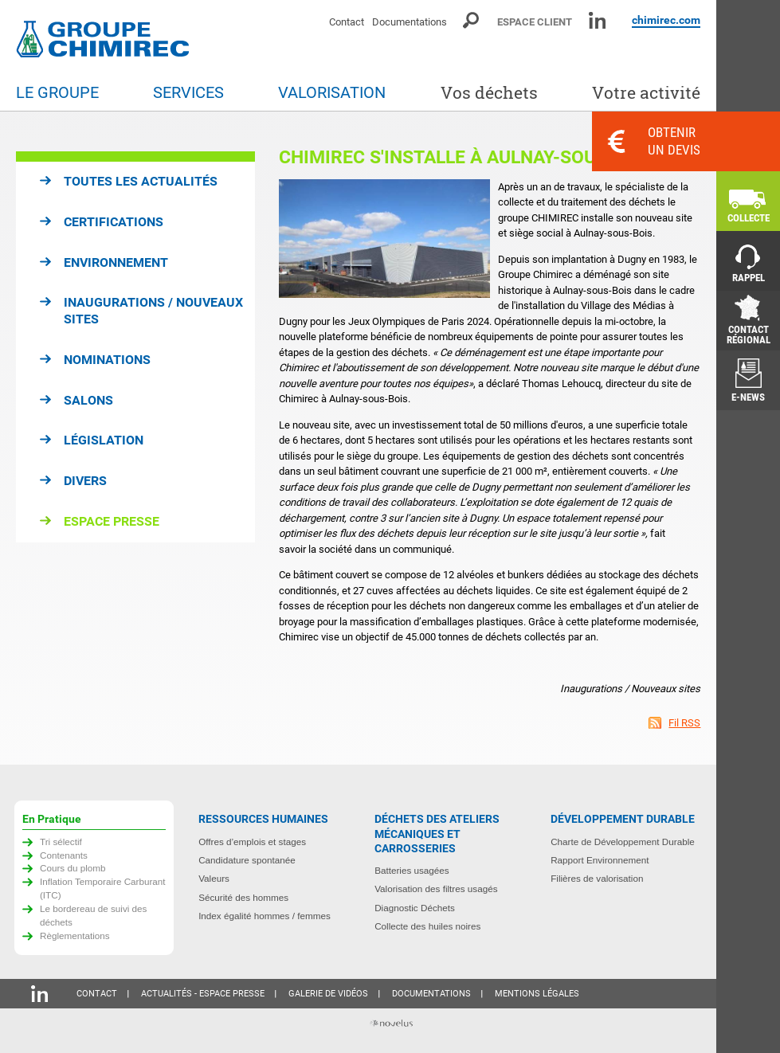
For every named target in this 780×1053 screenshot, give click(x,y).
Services (188, 93)
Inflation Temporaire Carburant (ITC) (103, 888)
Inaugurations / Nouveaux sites (153, 311)
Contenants (64, 855)
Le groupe (57, 93)
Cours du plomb (73, 868)
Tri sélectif (61, 841)
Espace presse (111, 521)
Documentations (409, 22)
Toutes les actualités (141, 181)
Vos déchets (489, 93)
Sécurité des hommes (243, 897)
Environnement (116, 262)
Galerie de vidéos (328, 993)
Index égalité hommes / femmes (264, 915)
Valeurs (213, 878)
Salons (88, 400)
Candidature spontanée (247, 860)
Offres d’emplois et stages (252, 841)
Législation (103, 440)
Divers (85, 480)
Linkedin (597, 20)
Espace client (534, 22)
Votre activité (646, 93)
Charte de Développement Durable (623, 841)
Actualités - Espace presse (203, 993)
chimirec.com (666, 20)
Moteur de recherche (472, 20)
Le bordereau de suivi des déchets (93, 915)
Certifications (113, 221)
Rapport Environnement (600, 860)
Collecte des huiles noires (427, 926)
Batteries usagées (411, 870)
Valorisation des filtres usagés (435, 888)
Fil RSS (684, 723)
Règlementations (75, 935)
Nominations (107, 359)
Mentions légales (537, 993)
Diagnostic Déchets (414, 907)
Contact (346, 22)
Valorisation (332, 93)
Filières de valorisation (597, 878)
